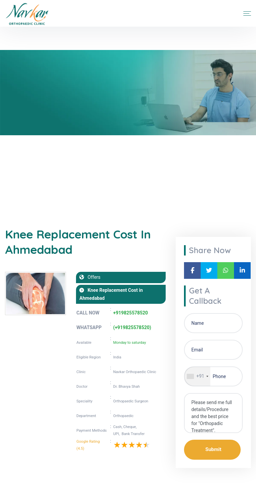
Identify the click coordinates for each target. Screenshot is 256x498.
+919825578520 (130, 312)
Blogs (32, 180)
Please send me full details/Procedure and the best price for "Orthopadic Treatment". (213, 413)
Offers (92, 277)
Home (11, 180)
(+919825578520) (132, 327)
